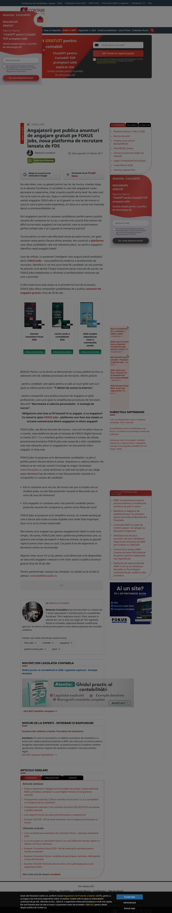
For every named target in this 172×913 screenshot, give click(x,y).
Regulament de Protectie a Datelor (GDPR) (82, 895)
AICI (92, 904)
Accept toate (129, 897)
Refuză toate (129, 908)
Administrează (129, 903)
